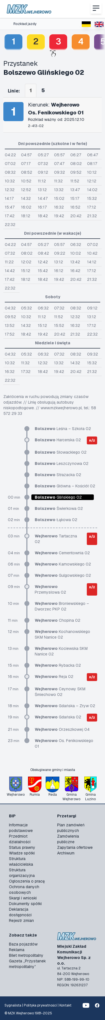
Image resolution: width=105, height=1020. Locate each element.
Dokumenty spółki (25, 903)
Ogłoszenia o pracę (27, 881)
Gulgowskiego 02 (63, 575)
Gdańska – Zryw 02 (65, 705)
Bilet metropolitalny (26, 955)
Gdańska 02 (58, 717)
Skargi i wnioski (23, 898)
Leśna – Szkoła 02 (63, 428)
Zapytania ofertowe (75, 847)
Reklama (16, 949)
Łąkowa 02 (56, 519)
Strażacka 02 (58, 474)
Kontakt (65, 1005)
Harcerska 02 (58, 439)
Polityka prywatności (40, 1005)
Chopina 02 (57, 620)
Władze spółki (22, 853)
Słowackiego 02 (61, 452)
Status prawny (22, 847)
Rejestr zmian (21, 920)
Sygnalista (12, 1005)
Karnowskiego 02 (63, 564)
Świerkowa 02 (59, 508)
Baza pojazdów (23, 944)
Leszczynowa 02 (61, 463)
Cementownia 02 (62, 552)
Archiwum (65, 853)
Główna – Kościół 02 (65, 485)
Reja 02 (54, 676)
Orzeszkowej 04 (62, 729)
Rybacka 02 (58, 665)
